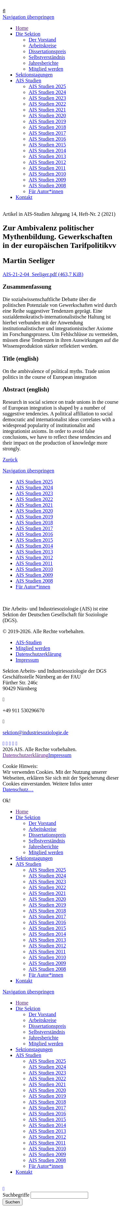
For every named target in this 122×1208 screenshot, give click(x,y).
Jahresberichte (44, 846)
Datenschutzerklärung (38, 654)
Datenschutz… (18, 789)
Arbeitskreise (42, 829)
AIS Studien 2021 (34, 505)
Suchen (12, 1202)
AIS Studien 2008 (34, 581)
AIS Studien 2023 (34, 493)
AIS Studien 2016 (34, 534)
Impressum (27, 660)
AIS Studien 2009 (34, 575)
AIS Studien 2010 (34, 569)
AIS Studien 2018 (34, 522)
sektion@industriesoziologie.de (35, 732)
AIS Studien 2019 (34, 516)
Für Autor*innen (33, 586)
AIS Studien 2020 (34, 511)
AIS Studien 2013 (34, 551)
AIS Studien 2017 (34, 528)
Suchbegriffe (16, 1195)
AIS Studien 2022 (34, 499)
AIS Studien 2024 (34, 487)
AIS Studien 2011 (34, 563)
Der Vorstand (42, 823)
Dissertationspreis (47, 835)
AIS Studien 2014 (34, 546)
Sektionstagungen (34, 858)
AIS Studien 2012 (34, 557)
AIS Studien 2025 (34, 481)
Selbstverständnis (47, 840)
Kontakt (24, 980)
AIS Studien (28, 864)
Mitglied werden (33, 648)
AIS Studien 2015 (34, 540)
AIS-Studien (29, 642)
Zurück (10, 459)
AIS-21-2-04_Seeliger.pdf (43, 274)
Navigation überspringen (28, 17)
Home (22, 811)
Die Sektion (28, 817)
